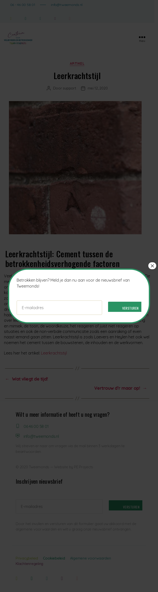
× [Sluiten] (152, 265)
